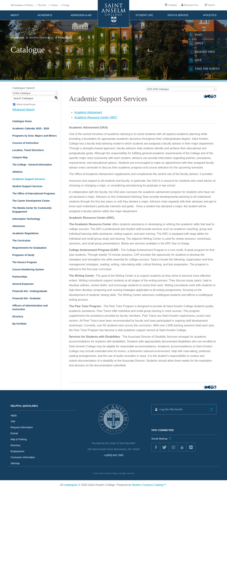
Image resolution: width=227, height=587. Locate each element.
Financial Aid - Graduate (26, 298)
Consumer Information (23, 457)
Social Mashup (159, 438)
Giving (65, 5)
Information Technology (26, 218)
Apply (14, 415)
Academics (44, 15)
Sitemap (15, 463)
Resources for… (192, 5)
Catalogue (64, 38)
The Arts (42, 5)
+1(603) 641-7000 (113, 455)
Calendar (172, 5)
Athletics (209, 15)
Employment (17, 451)
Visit (13, 421)
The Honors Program (24, 262)
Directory (17, 316)
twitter (164, 447)
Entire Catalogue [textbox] (21, 93)
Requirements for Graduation (29, 247)
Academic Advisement (88, 112)
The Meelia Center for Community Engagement (32, 210)
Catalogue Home (22, 121)
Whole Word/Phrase (26, 104)
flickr (191, 447)
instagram (173, 447)
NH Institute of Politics (22, 5)
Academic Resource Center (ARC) (95, 117)
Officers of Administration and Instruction (30, 307)
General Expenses (23, 283)
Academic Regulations (25, 233)
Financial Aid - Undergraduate (29, 291)
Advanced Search (23, 109)
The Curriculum (21, 240)
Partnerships (19, 276)
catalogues (70, 484)
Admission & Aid (81, 15)
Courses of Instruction (25, 143)
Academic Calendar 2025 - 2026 (30, 128)
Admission (18, 226)
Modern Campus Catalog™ (149, 484)
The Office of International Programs (33, 193)
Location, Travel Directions (28, 150)
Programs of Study (23, 255)
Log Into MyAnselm (171, 409)
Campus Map (20, 157)
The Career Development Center (31, 200)
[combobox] (181, 89)
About (15, 15)
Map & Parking (19, 439)
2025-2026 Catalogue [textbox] (158, 89)
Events (14, 433)
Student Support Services (27, 186)
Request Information (22, 427)
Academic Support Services (28, 179)
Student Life (144, 15)
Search (211, 5)
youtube (182, 447)
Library (54, 5)
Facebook (155, 447)
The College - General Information (32, 164)
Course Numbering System (28, 269)
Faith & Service (178, 15)
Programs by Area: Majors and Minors (34, 135)
